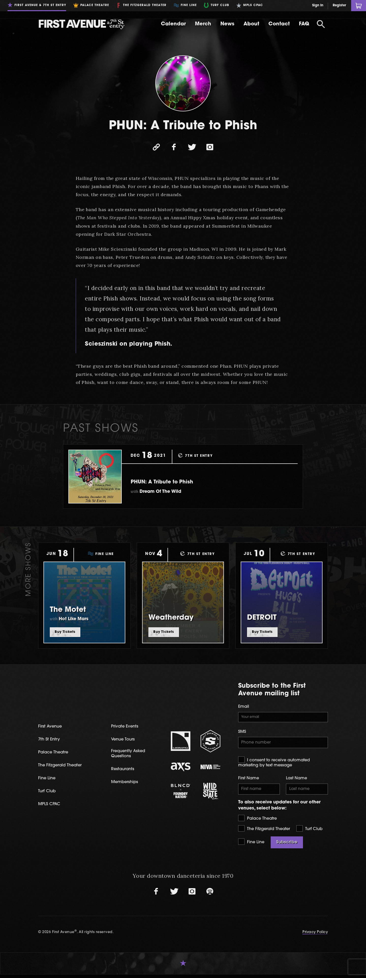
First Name (248, 781)
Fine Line (251, 845)
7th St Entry (50, 740)
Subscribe (286, 846)
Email (243, 707)
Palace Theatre (257, 821)
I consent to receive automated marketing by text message (274, 764)
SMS (242, 733)
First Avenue (52, 727)
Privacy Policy (315, 935)
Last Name (296, 781)
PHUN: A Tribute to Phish (175, 481)
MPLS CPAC (51, 806)
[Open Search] (321, 24)
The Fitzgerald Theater (264, 832)
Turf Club (309, 832)
